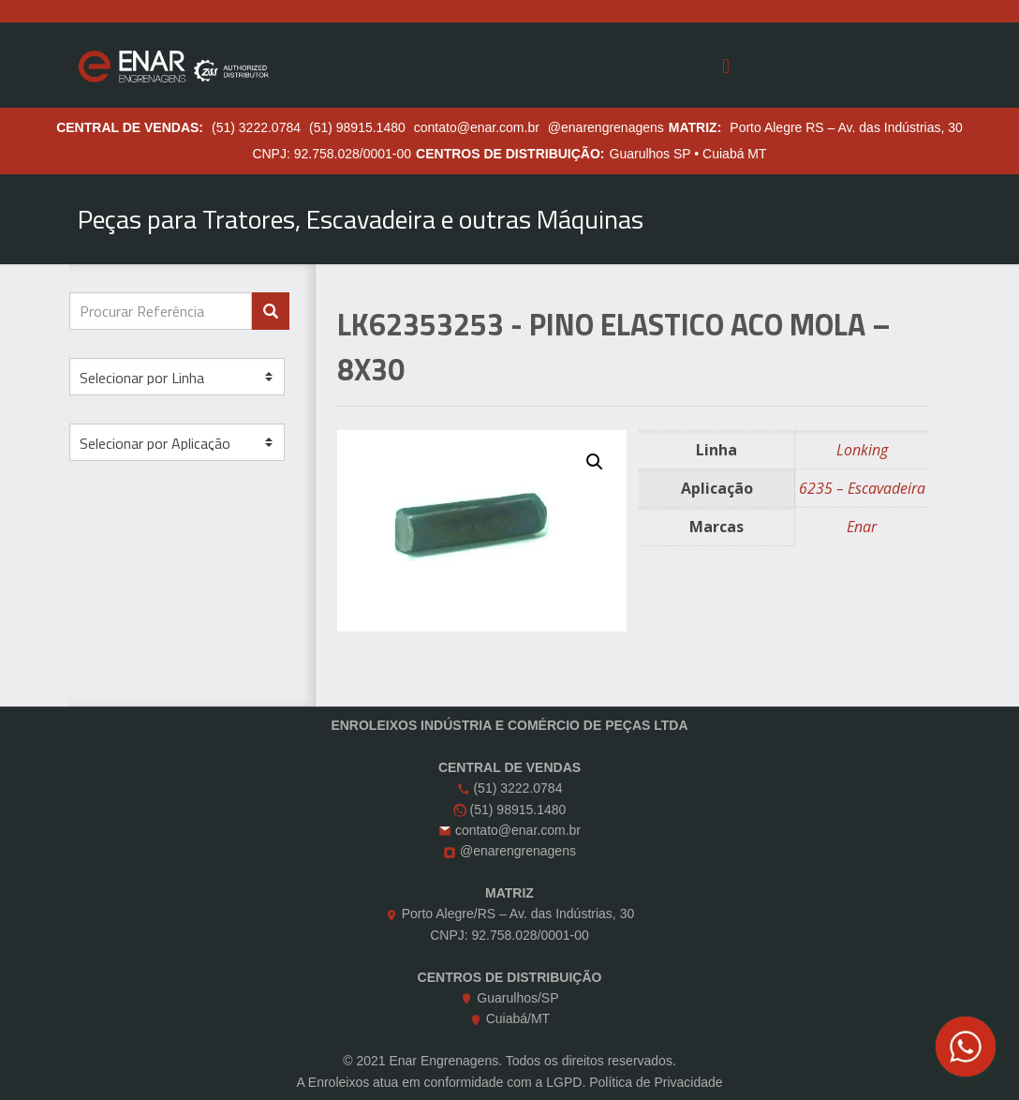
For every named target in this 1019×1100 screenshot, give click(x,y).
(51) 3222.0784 (256, 127)
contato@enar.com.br (476, 127)
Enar (862, 526)
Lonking (862, 449)
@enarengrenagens (606, 127)
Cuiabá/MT (518, 1018)
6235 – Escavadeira (862, 488)
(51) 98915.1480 (357, 127)
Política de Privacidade (655, 1082)
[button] (595, 462)
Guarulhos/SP (517, 997)
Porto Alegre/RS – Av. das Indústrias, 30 (518, 913)
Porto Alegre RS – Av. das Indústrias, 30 (846, 127)
